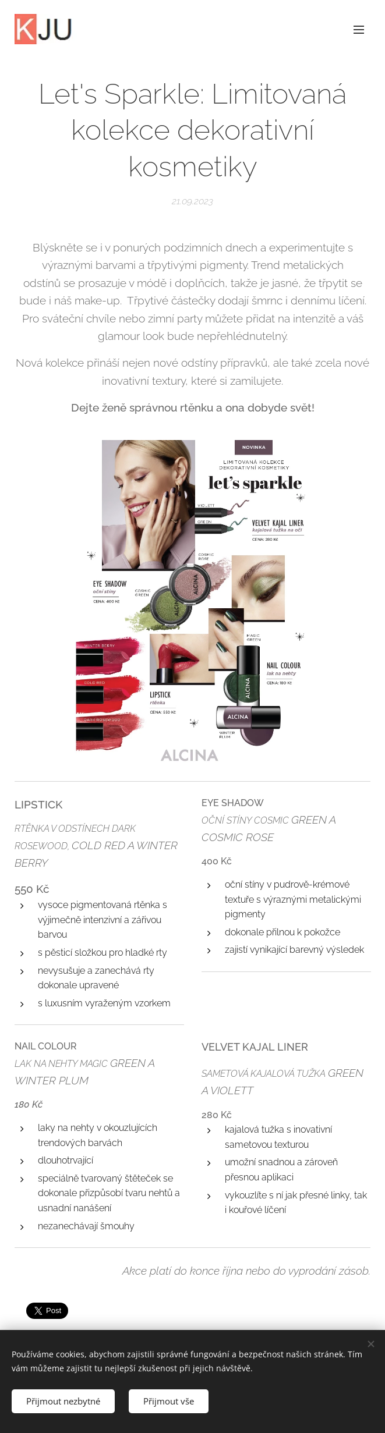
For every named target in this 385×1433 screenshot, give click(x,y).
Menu (359, 29)
